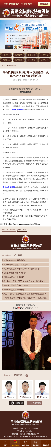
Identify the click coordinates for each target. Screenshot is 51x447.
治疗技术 (6, 60)
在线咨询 (31, 60)
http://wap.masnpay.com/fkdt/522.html (25, 224)
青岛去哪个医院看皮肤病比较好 (15, 285)
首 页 (6, 55)
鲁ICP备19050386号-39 (38, 437)
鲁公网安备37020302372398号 (16, 437)
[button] (36, 443)
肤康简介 (19, 55)
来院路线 (44, 60)
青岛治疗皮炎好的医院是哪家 (14, 260)
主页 (3, 65)
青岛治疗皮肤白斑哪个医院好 (14, 273)
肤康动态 (31, 55)
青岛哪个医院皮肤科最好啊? (13, 290)
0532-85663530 (31, 428)
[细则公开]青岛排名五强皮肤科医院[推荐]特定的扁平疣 (24, 294)
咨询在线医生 (25, 92)
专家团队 (44, 55)
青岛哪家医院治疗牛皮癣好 (13, 277)
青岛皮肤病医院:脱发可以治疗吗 (15, 264)
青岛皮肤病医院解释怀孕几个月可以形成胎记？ (21, 269)
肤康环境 (19, 60)
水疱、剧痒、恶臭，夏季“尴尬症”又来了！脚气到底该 (24, 281)
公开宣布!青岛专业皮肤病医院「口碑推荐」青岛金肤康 (24, 298)
